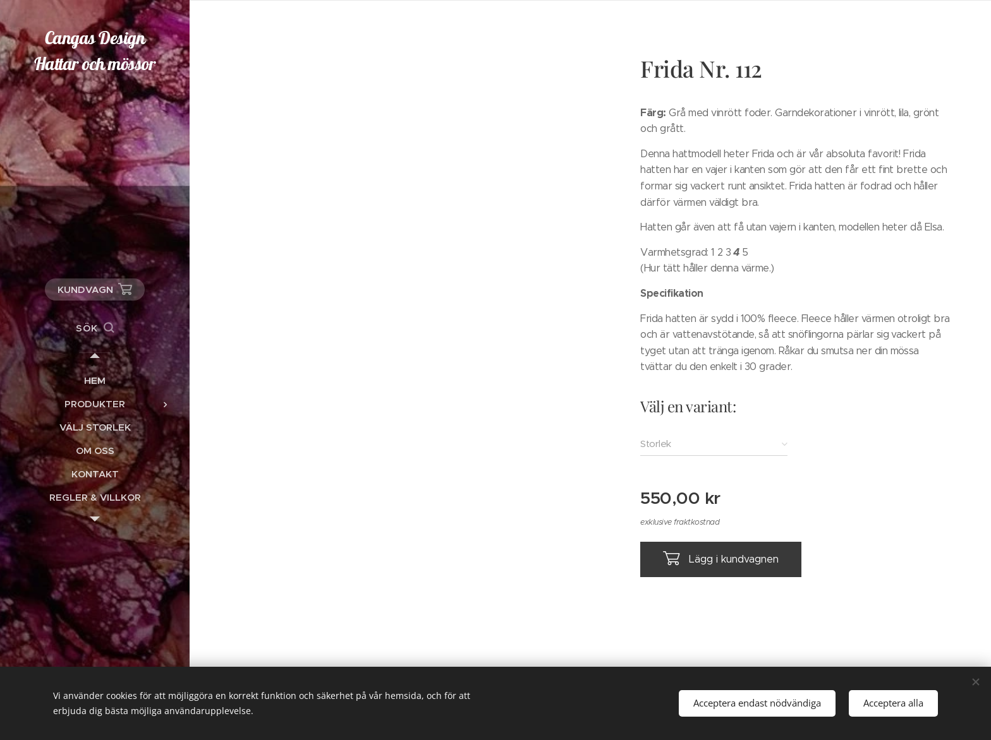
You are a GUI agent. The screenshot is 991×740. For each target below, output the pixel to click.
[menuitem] (95, 380)
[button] (95, 328)
